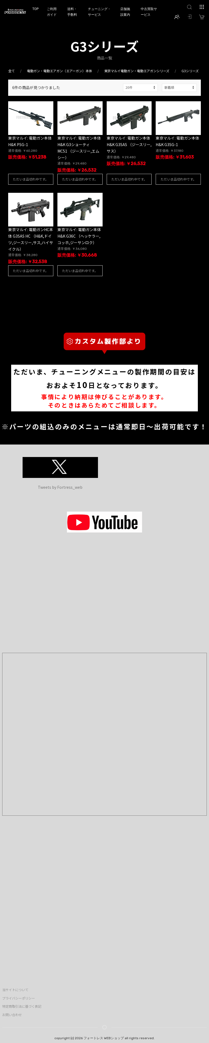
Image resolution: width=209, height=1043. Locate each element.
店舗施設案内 (125, 12)
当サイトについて (15, 989)
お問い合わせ (12, 1014)
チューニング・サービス (99, 12)
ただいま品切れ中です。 (30, 179)
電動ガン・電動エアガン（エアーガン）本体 (59, 70)
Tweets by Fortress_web (60, 487)
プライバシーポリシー (18, 998)
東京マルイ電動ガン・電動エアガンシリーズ (136, 70)
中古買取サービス (149, 12)
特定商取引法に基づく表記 (21, 1006)
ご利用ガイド (52, 12)
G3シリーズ (190, 70)
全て (11, 70)
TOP (35, 9)
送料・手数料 (72, 12)
